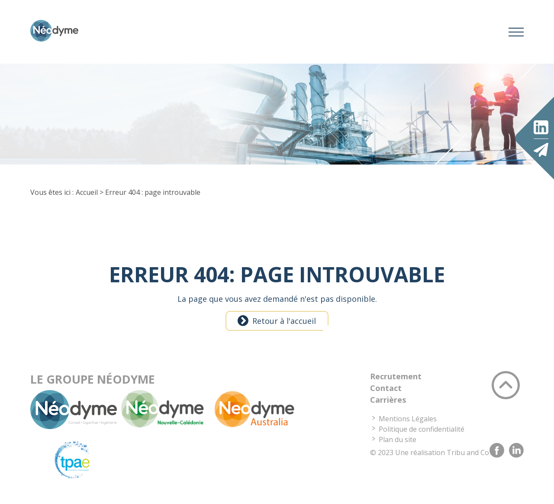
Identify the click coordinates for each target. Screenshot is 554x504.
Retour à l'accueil (284, 325)
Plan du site (397, 444)
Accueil (87, 197)
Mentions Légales (408, 423)
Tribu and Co (468, 457)
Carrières (388, 404)
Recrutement (396, 381)
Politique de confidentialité (421, 434)
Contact (386, 393)
